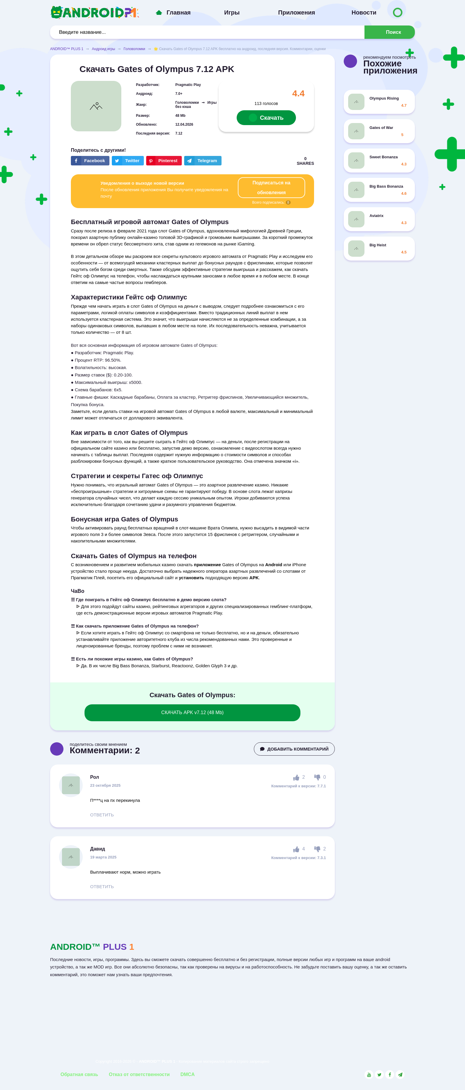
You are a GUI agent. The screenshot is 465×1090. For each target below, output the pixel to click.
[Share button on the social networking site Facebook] (90, 160)
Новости (363, 12)
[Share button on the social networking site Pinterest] (164, 160)
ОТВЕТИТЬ (102, 814)
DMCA (187, 1074)
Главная (179, 12)
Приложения (296, 12)
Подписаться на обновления (272, 187)
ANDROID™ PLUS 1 (66, 49)
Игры (232, 12)
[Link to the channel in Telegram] (400, 1074)
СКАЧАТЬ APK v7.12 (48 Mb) (192, 712)
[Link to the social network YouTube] (368, 1074)
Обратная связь (79, 1074)
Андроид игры (103, 49)
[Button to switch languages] (397, 12)
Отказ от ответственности (139, 1074)
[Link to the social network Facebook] (389, 1074)
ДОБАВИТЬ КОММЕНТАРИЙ (294, 748)
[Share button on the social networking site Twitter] (128, 160)
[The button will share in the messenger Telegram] (203, 160)
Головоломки (134, 49)
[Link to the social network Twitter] (379, 1074)
